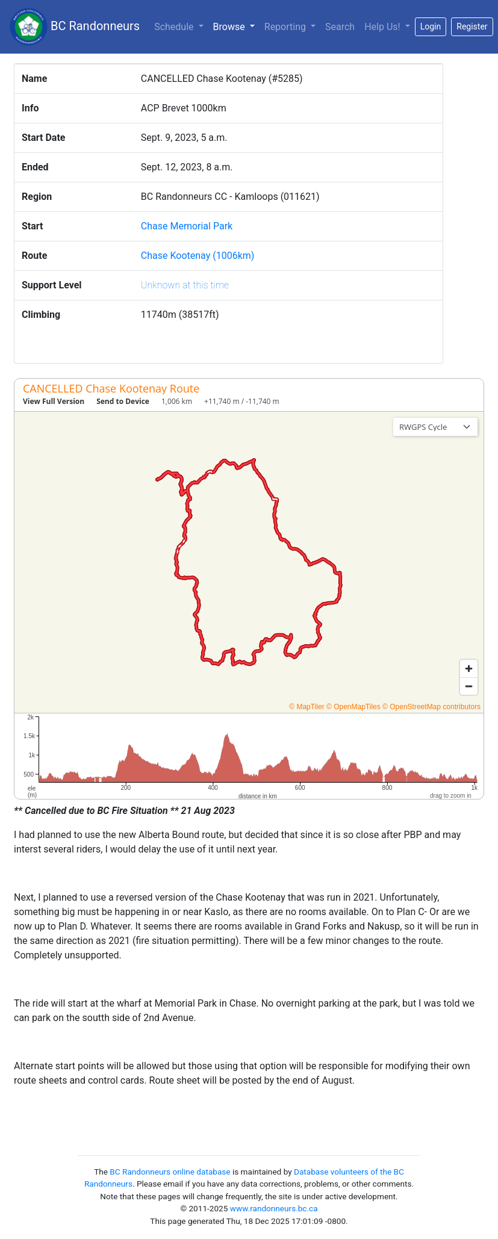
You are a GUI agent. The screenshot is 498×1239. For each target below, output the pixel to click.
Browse (236, 26)
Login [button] (430, 26)
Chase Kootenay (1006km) (198, 255)
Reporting (286, 27)
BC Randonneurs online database (170, 1171)
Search (340, 27)
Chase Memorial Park (186, 226)
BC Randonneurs (75, 27)
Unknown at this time (185, 285)
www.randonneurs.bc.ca (274, 1208)
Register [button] (471, 26)
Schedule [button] (175, 27)
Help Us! (383, 27)
